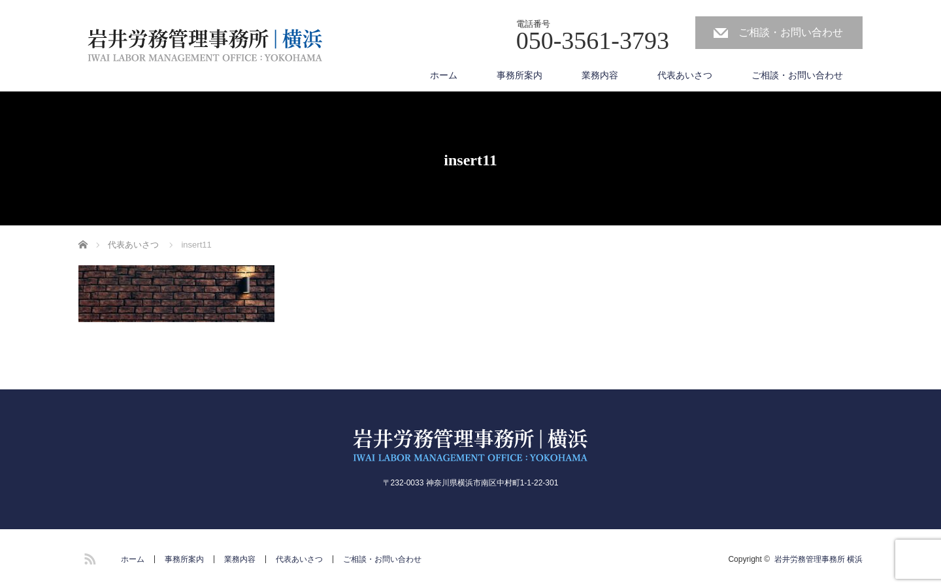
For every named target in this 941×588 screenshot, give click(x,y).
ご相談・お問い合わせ (790, 32)
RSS (88, 556)
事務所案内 (519, 75)
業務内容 (600, 75)
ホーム (443, 75)
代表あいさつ (684, 75)
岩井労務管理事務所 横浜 (818, 559)
